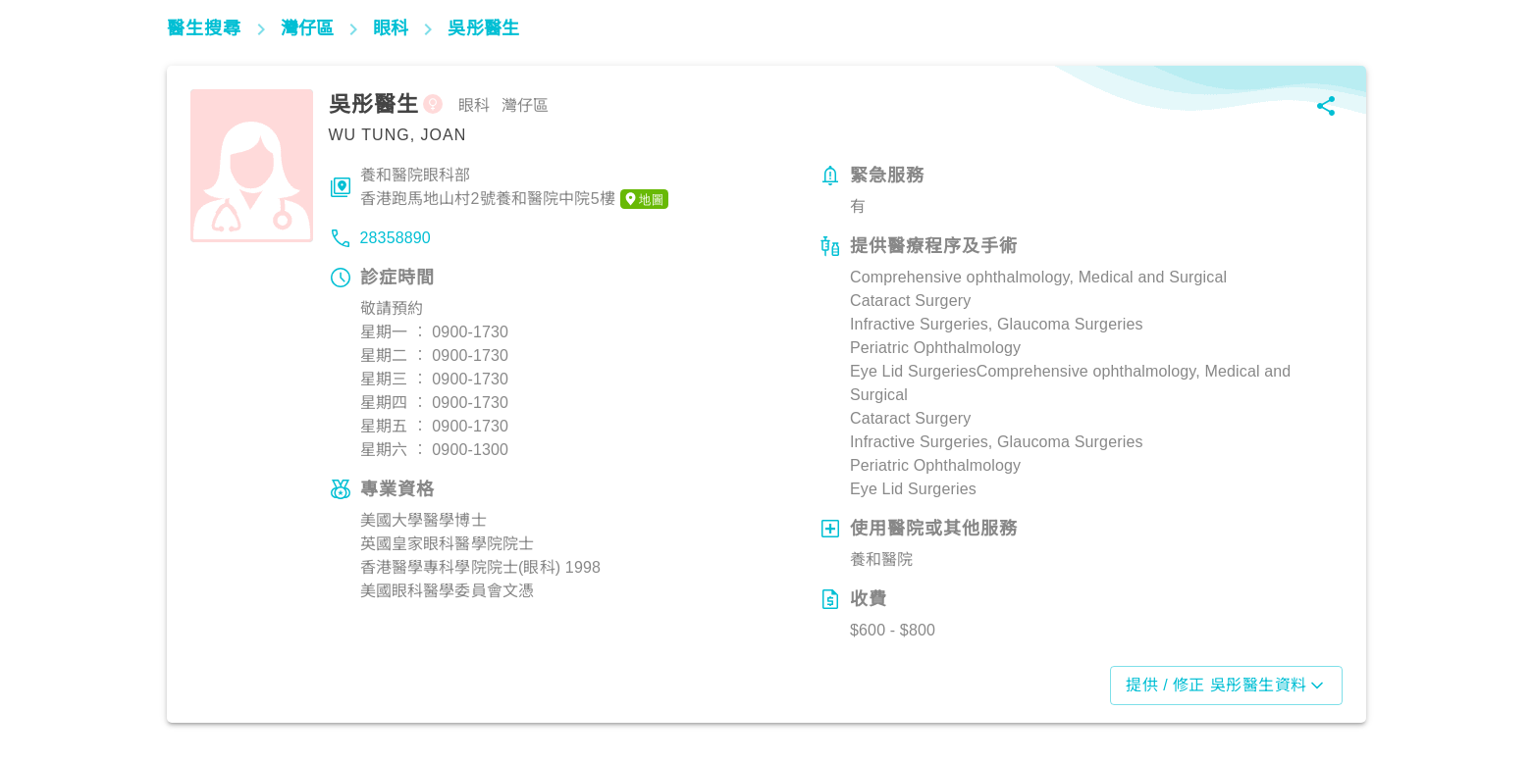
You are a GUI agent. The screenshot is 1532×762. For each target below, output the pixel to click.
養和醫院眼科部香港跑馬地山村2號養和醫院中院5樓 (514, 188)
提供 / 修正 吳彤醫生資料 (1226, 685)
